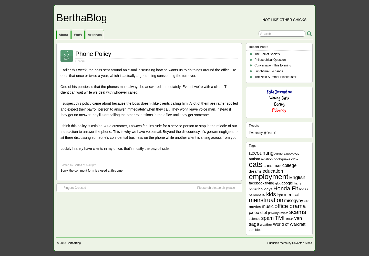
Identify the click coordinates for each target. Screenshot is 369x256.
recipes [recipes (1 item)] (284, 212)
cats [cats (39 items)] (256, 164)
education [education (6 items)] (272, 171)
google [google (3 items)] (287, 183)
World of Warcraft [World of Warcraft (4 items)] (289, 224)
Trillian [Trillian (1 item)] (289, 218)
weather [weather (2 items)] (266, 225)
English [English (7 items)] (297, 177)
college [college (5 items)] (289, 165)
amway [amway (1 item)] (288, 153)
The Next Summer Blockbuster (275, 77)
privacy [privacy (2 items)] (273, 213)
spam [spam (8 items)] (267, 218)
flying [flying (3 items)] (269, 183)
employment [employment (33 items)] (268, 176)
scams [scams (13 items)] (297, 212)
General (80, 61)
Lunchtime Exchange (268, 71)
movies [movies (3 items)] (255, 206)
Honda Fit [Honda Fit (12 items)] (285, 188)
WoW (78, 35)
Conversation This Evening (272, 65)
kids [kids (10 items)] (271, 194)
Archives (95, 35)
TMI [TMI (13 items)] (280, 217)
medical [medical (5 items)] (291, 194)
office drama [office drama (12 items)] (290, 206)
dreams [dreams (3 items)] (255, 171)
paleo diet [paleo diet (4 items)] (258, 212)
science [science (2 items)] (254, 219)
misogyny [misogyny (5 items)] (293, 200)
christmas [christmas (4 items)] (272, 165)
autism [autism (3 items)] (254, 159)
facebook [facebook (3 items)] (256, 183)
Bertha (78, 164)
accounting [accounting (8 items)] (261, 153)
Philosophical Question (270, 60)
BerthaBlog (81, 17)
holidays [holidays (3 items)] (265, 189)
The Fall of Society (267, 54)
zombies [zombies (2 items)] (255, 230)
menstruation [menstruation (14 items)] (266, 200)
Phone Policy (93, 53)
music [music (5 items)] (268, 206)
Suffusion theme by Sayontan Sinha (289, 242)
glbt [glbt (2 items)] (277, 183)
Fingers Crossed (72, 187)
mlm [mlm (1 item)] (306, 201)
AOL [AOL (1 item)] (296, 153)
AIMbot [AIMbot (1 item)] (278, 153)
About (63, 35)
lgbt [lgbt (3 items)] (280, 195)
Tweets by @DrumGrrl (264, 133)
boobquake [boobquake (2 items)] (281, 159)
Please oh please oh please (218, 187)
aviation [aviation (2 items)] (267, 159)
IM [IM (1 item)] (263, 195)
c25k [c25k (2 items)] (294, 159)
